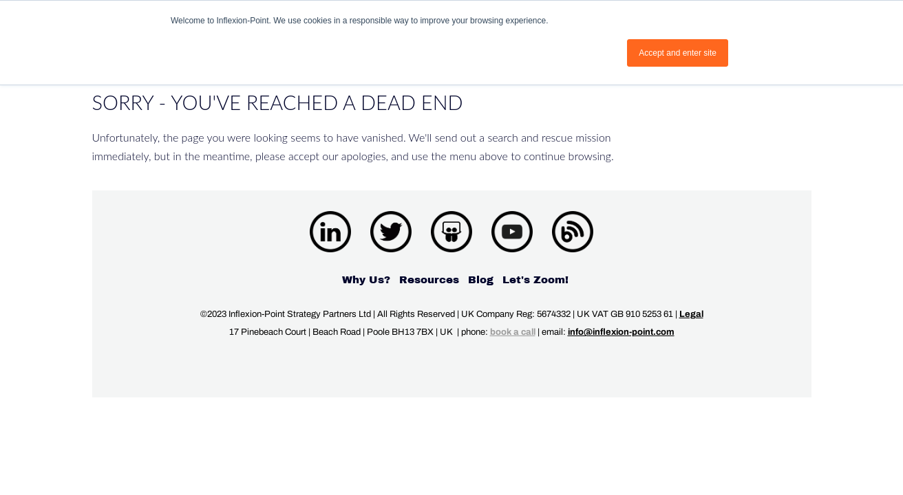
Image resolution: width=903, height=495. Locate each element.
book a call (512, 332)
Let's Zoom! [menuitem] (535, 279)
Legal (691, 314)
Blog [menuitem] (480, 279)
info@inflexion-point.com (621, 332)
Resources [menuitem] (429, 279)
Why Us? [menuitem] (366, 279)
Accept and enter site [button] (677, 53)
